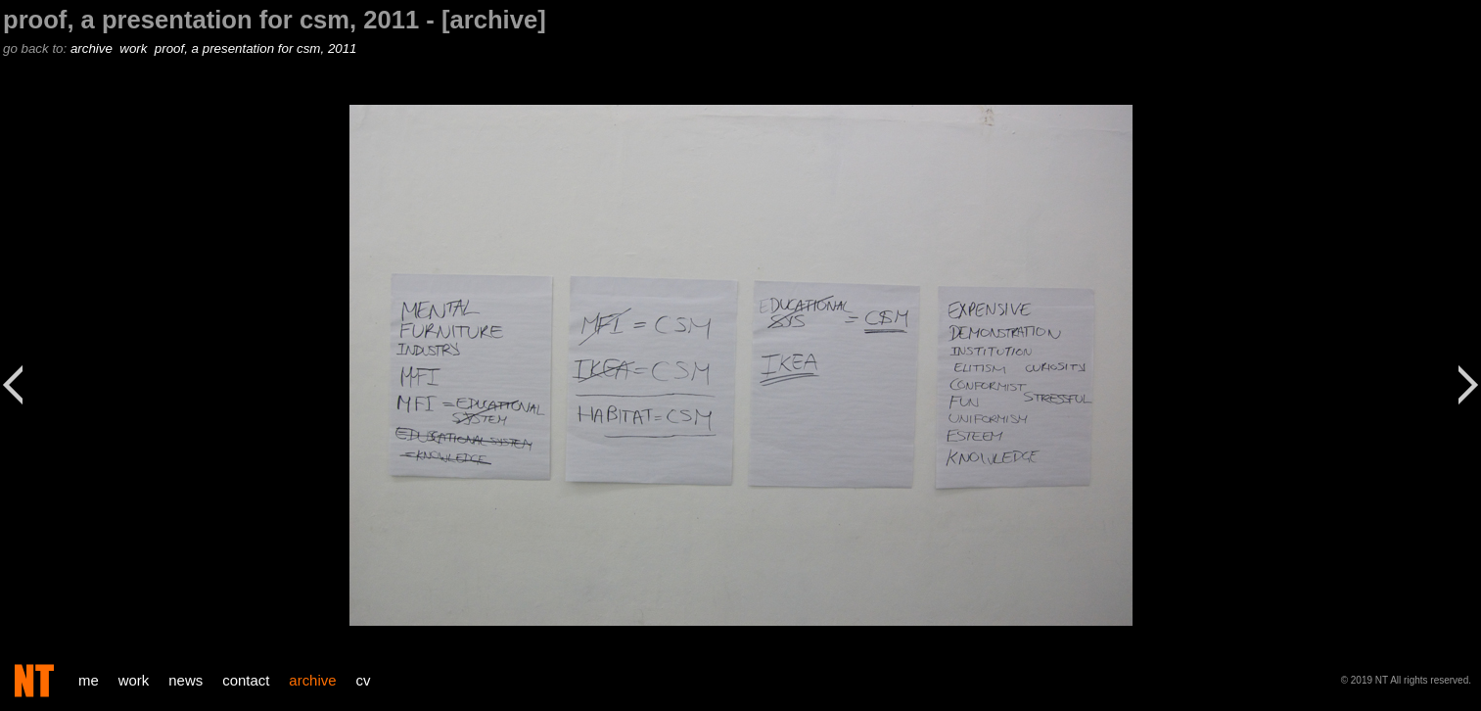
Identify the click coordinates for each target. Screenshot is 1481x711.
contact (245, 680)
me (88, 680)
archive (93, 48)
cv (363, 680)
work (135, 48)
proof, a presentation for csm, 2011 (257, 48)
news (185, 680)
